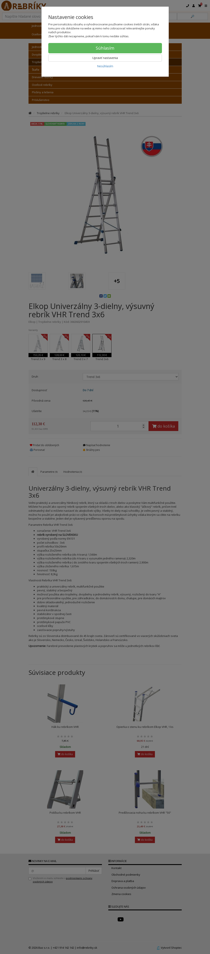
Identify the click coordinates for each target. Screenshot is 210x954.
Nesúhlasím (105, 66)
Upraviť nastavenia (105, 58)
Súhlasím (105, 48)
